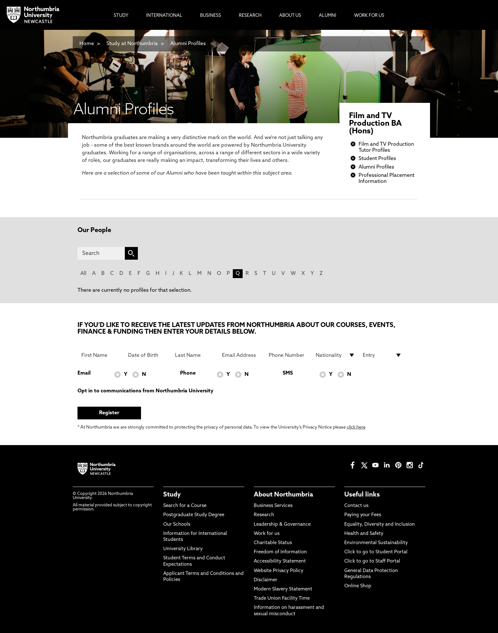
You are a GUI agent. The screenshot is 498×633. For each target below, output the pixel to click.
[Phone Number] (288, 355)
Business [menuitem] (210, 15)
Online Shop (357, 586)
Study (172, 495)
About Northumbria (283, 495)
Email (84, 373)
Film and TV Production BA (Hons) (375, 123)
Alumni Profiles (188, 43)
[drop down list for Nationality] (335, 355)
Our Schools (176, 524)
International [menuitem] (164, 15)
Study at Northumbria (132, 43)
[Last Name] (195, 355)
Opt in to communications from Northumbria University (145, 391)
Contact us (356, 505)
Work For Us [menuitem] (369, 15)
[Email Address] (242, 355)
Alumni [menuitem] (327, 15)
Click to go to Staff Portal (372, 561)
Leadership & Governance (282, 524)
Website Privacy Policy (278, 571)
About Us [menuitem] (290, 15)
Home (86, 43)
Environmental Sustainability (376, 543)
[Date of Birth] (148, 355)
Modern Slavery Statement (283, 589)
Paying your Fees (362, 515)
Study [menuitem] (121, 15)
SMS (288, 373)
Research (264, 515)
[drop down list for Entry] (382, 355)
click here (356, 427)
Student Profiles (377, 158)
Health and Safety (363, 533)
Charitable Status (273, 543)
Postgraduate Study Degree (193, 515)
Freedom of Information (280, 552)
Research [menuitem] (250, 15)
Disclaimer (265, 580)
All (83, 273)
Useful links (362, 495)
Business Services (273, 505)
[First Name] (101, 355)
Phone (188, 373)
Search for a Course (184, 505)
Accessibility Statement (280, 561)
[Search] (101, 253)
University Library (183, 549)
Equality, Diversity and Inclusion (379, 524)
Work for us (266, 533)
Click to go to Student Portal (375, 552)
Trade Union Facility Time (282, 598)
